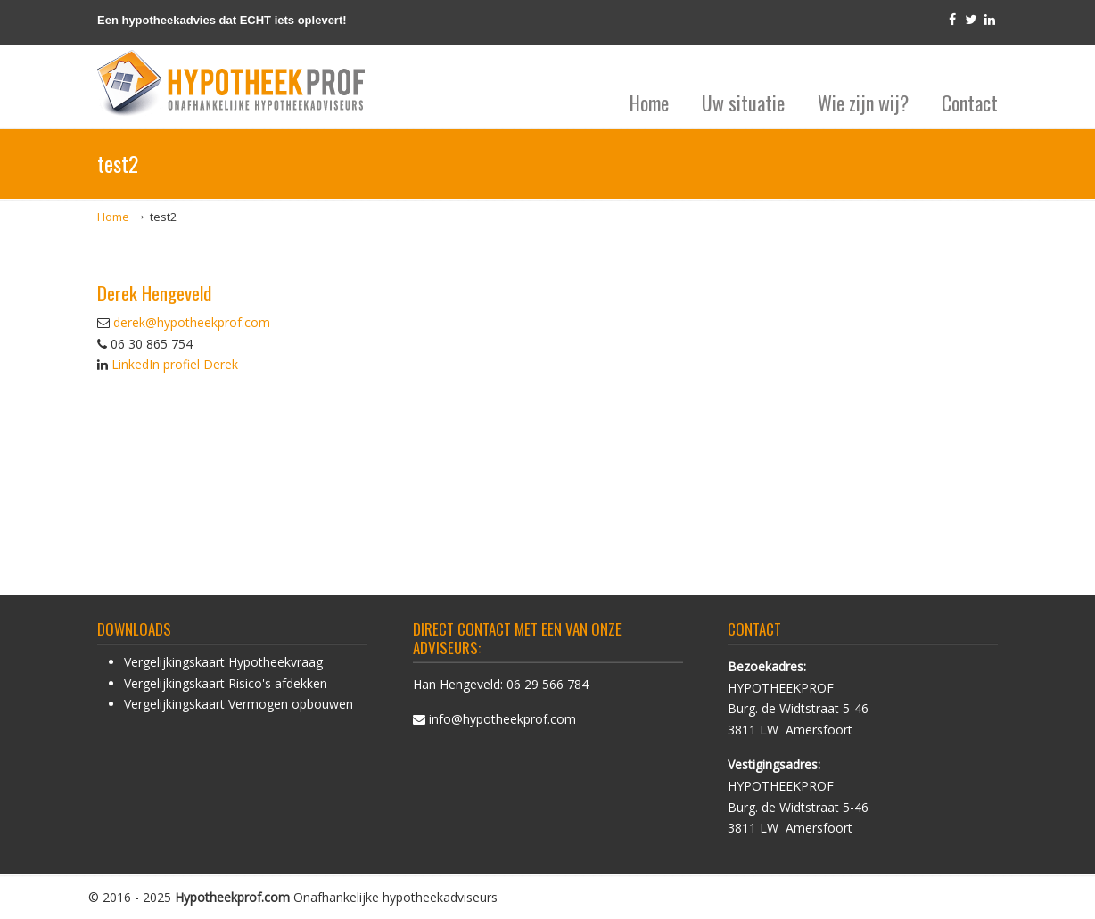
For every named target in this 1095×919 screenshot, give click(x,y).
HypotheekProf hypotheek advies (231, 84)
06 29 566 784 (547, 684)
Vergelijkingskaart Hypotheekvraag (223, 661)
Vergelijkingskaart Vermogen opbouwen (238, 703)
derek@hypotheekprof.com (191, 322)
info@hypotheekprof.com (502, 718)
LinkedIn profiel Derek (174, 364)
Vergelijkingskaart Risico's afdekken (225, 683)
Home (113, 217)
